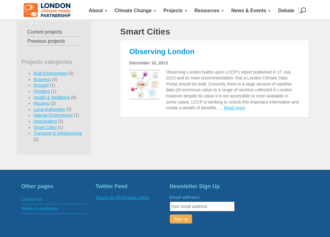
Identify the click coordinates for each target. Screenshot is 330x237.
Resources (209, 10)
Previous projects (46, 41)
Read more (234, 107)
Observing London (162, 51)
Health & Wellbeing (51, 97)
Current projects (44, 32)
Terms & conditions (39, 208)
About (98, 10)
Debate (286, 10)
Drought (41, 85)
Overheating (45, 121)
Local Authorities (49, 109)
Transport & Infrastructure (57, 133)
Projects (175, 10)
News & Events (251, 10)
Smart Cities (45, 127)
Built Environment (50, 73)
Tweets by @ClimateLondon (122, 197)
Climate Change (135, 10)
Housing (41, 103)
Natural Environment (52, 115)
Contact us (31, 199)
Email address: (185, 197)
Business (42, 79)
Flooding (41, 91)
